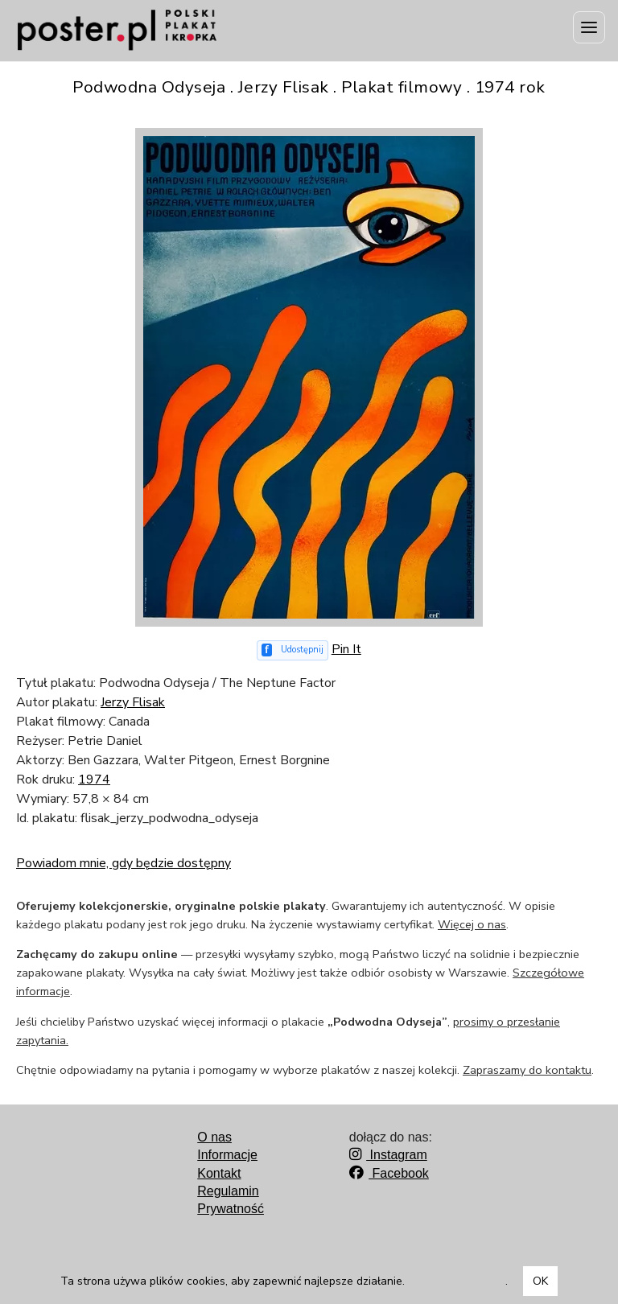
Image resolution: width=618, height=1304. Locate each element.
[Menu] (589, 27)
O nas (214, 1137)
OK (540, 1281)
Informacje (227, 1155)
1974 (94, 779)
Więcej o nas (472, 924)
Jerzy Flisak (133, 702)
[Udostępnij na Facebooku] (292, 650)
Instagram (388, 1155)
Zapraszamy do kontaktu (527, 1070)
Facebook (389, 1173)
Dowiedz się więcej (456, 1281)
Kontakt (219, 1173)
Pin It (346, 649)
